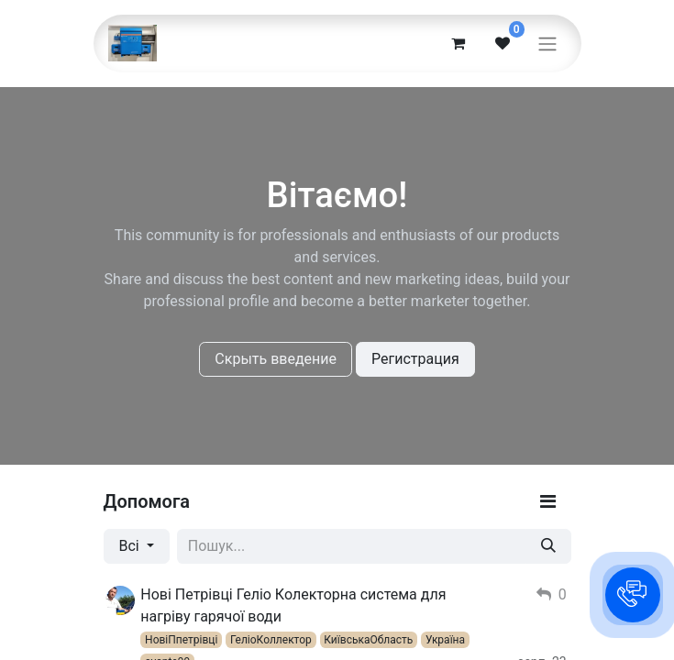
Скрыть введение (276, 359)
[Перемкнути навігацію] (547, 43)
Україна (445, 639)
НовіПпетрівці (181, 639)
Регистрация (415, 359)
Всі (131, 546)
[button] (632, 594)
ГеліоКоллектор (271, 639)
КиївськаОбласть (368, 639)
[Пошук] (548, 546)
